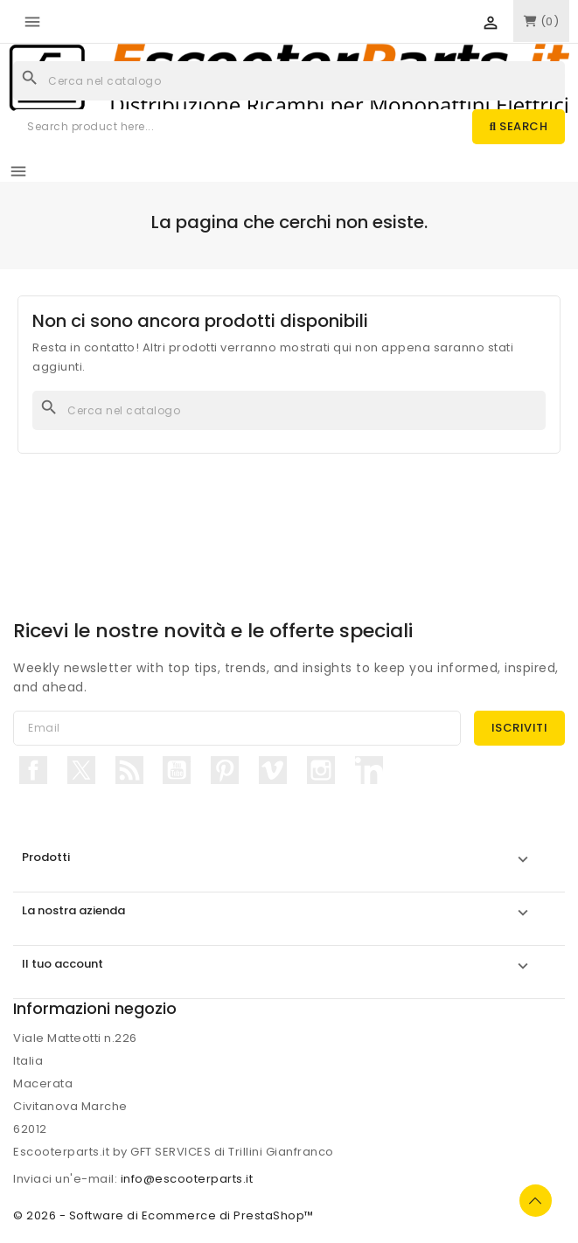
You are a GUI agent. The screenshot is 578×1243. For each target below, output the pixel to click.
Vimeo (273, 770)
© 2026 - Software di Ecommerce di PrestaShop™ (163, 1215)
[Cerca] (289, 81)
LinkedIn (369, 770)
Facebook (33, 770)
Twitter (81, 770)
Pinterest (225, 770)
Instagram (321, 770)
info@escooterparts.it (187, 1178)
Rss (129, 770)
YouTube (177, 770)
